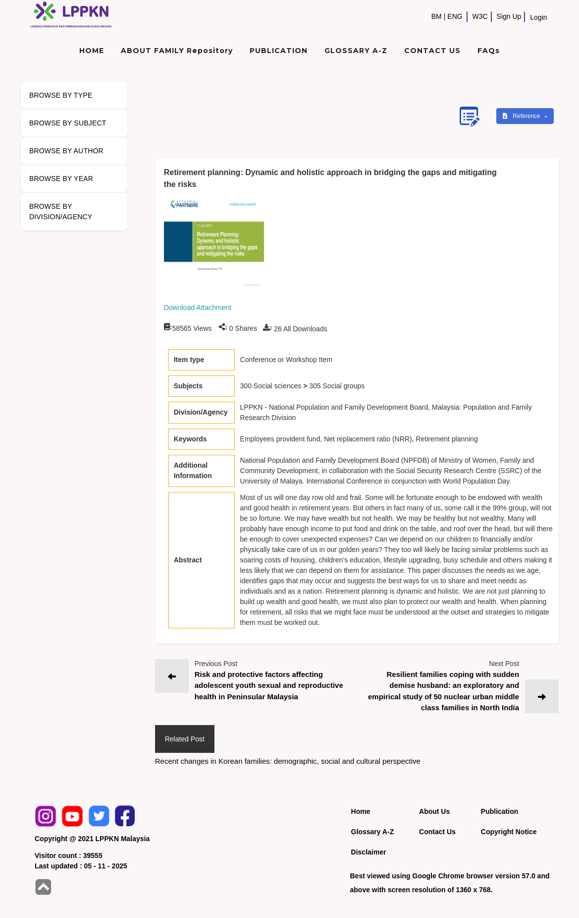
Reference (522, 116)
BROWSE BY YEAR (61, 179)
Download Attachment (197, 307)
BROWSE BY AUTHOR (66, 151)
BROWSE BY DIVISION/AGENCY (60, 211)
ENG (454, 16)
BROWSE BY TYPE (61, 95)
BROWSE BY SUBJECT (67, 123)
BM (436, 16)
